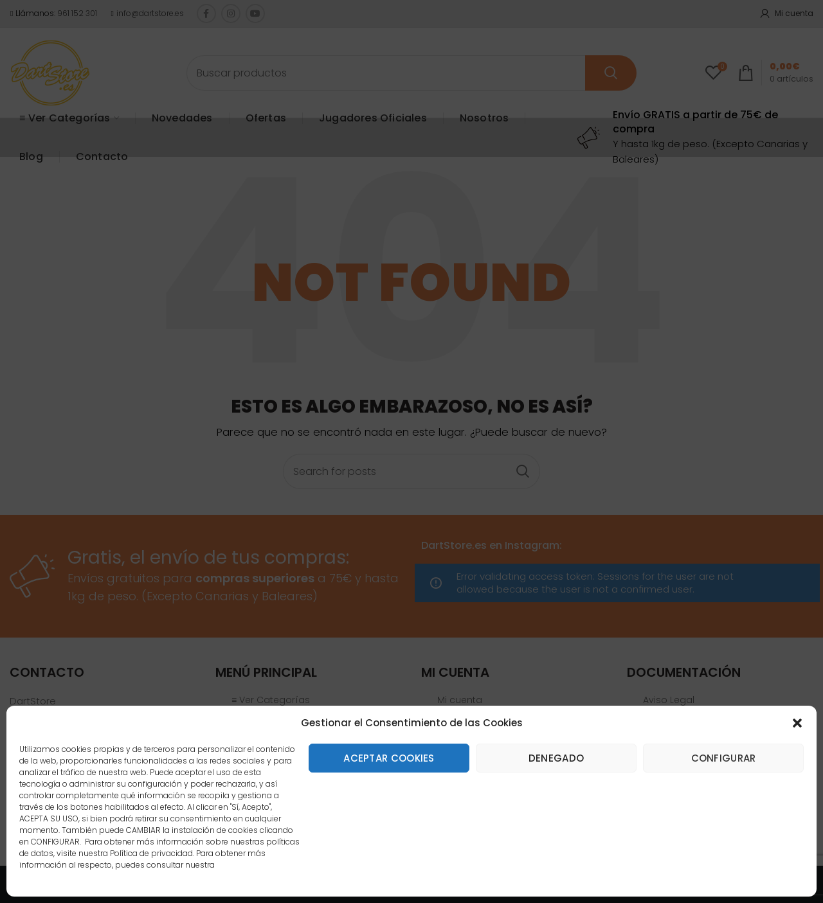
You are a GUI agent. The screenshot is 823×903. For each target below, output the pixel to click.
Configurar (723, 758)
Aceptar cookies (389, 758)
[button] (797, 723)
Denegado (556, 758)
